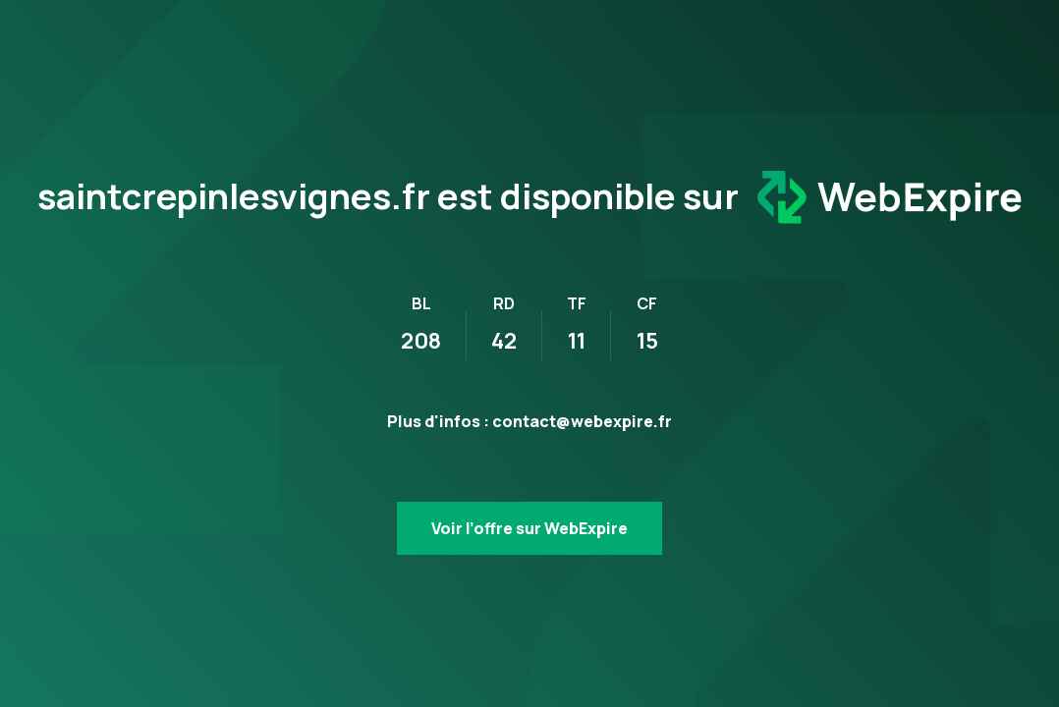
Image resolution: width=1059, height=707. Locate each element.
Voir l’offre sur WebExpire (529, 528)
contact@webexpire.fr (582, 421)
